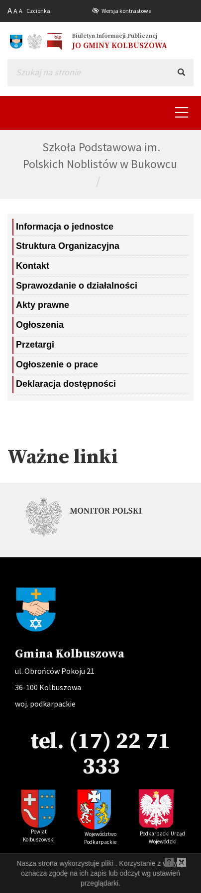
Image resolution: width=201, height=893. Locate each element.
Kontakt (32, 266)
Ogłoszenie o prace (57, 364)
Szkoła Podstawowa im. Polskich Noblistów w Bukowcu (100, 155)
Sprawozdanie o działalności (76, 286)
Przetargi (35, 345)
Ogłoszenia (40, 325)
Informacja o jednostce (64, 227)
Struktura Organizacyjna (67, 246)
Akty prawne (42, 305)
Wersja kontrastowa (126, 10)
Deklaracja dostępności (66, 384)
